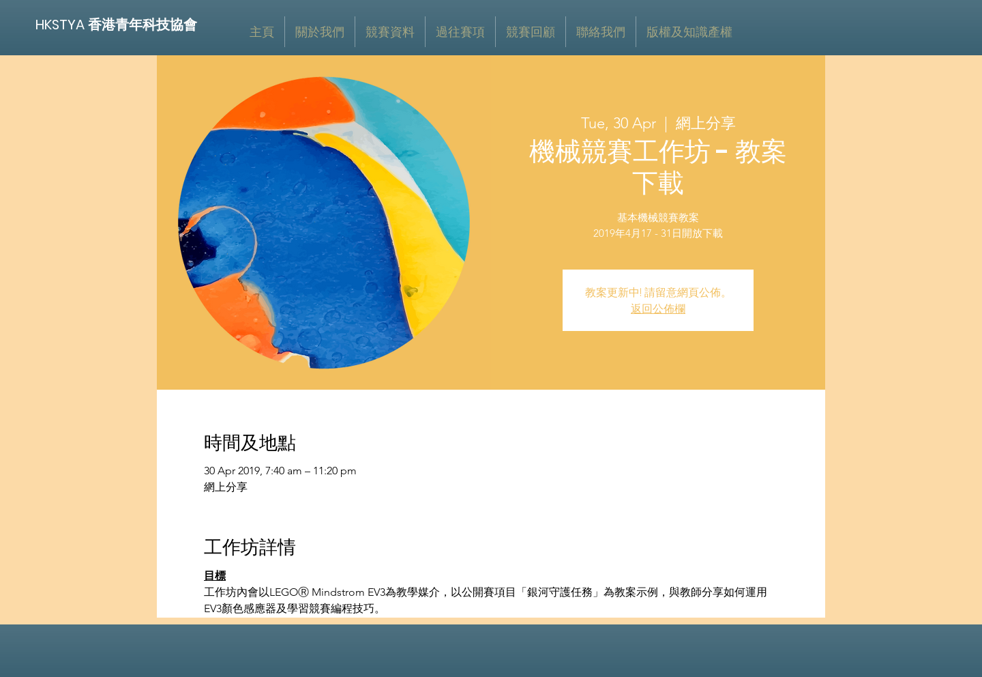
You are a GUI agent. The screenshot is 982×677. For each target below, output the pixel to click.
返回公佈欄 (658, 308)
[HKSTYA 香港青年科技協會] (117, 24)
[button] (390, 31)
